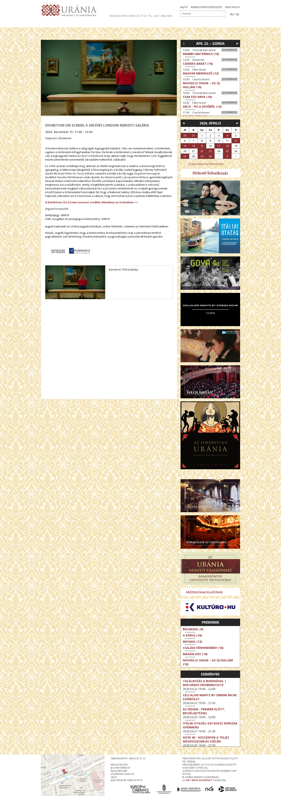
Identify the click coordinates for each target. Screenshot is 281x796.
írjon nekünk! (119, 770)
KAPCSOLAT (232, 7)
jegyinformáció (120, 767)
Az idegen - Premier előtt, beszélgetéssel (204, 711)
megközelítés (119, 764)
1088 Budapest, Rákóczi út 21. (128, 16)
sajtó (114, 777)
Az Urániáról (113, 23)
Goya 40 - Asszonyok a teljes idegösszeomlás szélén (206, 739)
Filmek (50, 23)
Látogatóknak (148, 23)
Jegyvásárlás (229, 49)
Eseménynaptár (184, 23)
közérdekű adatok (122, 773)
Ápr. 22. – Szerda (210, 43)
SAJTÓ (184, 7)
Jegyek (211, 23)
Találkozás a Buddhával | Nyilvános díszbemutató (204, 683)
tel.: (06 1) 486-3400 (160, 16)
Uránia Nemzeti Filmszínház (206, 164)
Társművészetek (79, 23)
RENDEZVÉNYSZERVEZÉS (206, 7)
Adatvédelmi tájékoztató (127, 780)
